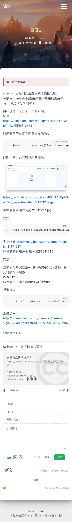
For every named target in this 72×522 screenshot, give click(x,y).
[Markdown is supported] (9, 457)
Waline (59, 488)
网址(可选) (12, 419)
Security (12, 346)
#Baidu (29, 346)
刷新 (36, 480)
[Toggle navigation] (64, 6)
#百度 (38, 346)
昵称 (10, 404)
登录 (47, 457)
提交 (59, 457)
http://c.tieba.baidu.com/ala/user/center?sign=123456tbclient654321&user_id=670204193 (35, 323)
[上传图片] (15, 457)
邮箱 (10, 411)
